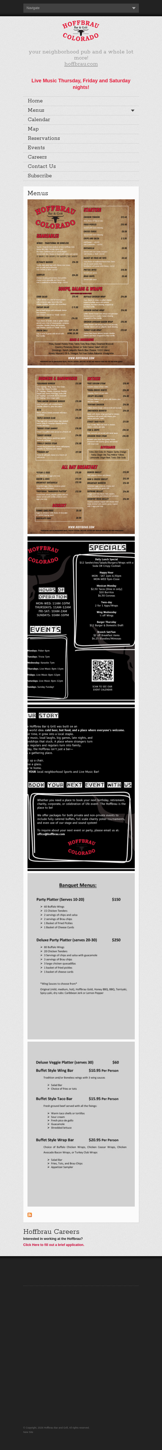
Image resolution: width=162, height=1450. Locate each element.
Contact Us (42, 166)
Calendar (39, 119)
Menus (36, 110)
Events (36, 148)
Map (33, 129)
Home (35, 101)
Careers (37, 157)
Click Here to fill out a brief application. (53, 1253)
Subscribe (40, 176)
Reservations (44, 138)
